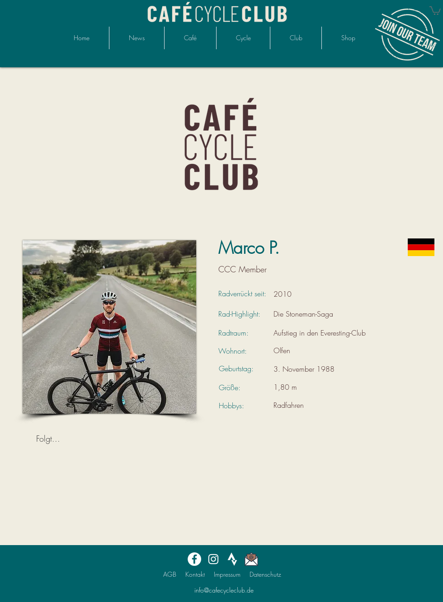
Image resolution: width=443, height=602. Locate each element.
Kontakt (195, 574)
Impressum (227, 574)
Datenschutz (265, 574)
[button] (435, 10)
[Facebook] (194, 559)
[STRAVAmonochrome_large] (232, 559)
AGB (169, 574)
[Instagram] (213, 559)
